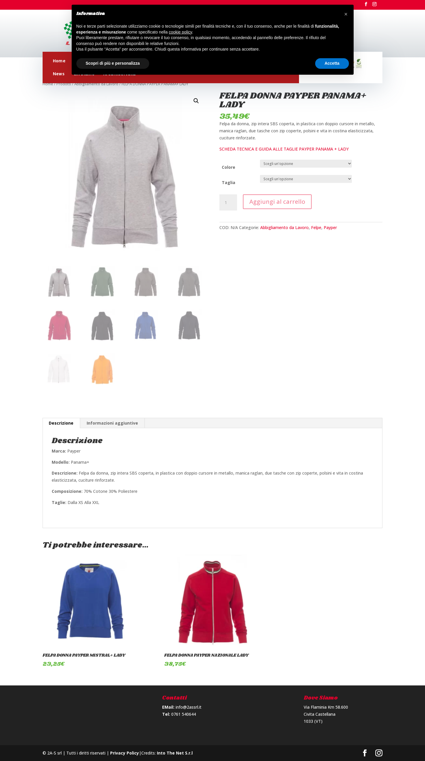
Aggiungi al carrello (277, 202)
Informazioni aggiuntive (112, 423)
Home (59, 61)
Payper (330, 227)
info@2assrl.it (188, 707)
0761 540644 (183, 714)
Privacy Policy (124, 753)
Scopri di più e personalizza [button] (113, 63)
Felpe (316, 227)
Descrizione (61, 423)
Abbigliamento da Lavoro (96, 83)
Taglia (228, 182)
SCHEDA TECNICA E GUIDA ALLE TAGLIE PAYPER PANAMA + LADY (284, 149)
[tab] (61, 423)
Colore (228, 167)
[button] (346, 14)
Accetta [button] (332, 63)
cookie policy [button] (180, 32)
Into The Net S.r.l (175, 753)
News (59, 74)
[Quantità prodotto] (228, 202)
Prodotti (63, 83)
